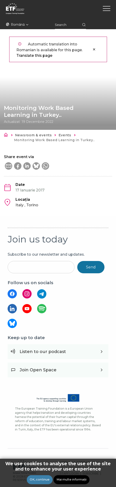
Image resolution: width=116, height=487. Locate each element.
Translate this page (34, 55)
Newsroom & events (33, 135)
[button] (8, 166)
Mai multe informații (71, 479)
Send (91, 267)
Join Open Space (38, 369)
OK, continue (40, 479)
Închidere (94, 49)
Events (65, 135)
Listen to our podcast (43, 351)
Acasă (7, 135)
